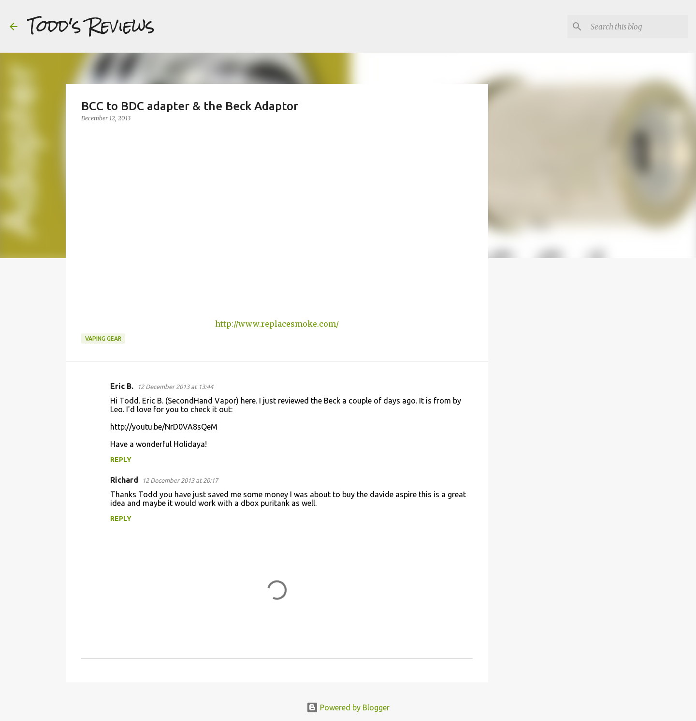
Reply (120, 459)
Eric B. (121, 386)
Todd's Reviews (91, 26)
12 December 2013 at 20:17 (180, 480)
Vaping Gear (103, 338)
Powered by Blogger (348, 707)
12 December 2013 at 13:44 (175, 386)
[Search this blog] (637, 26)
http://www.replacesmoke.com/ (277, 324)
